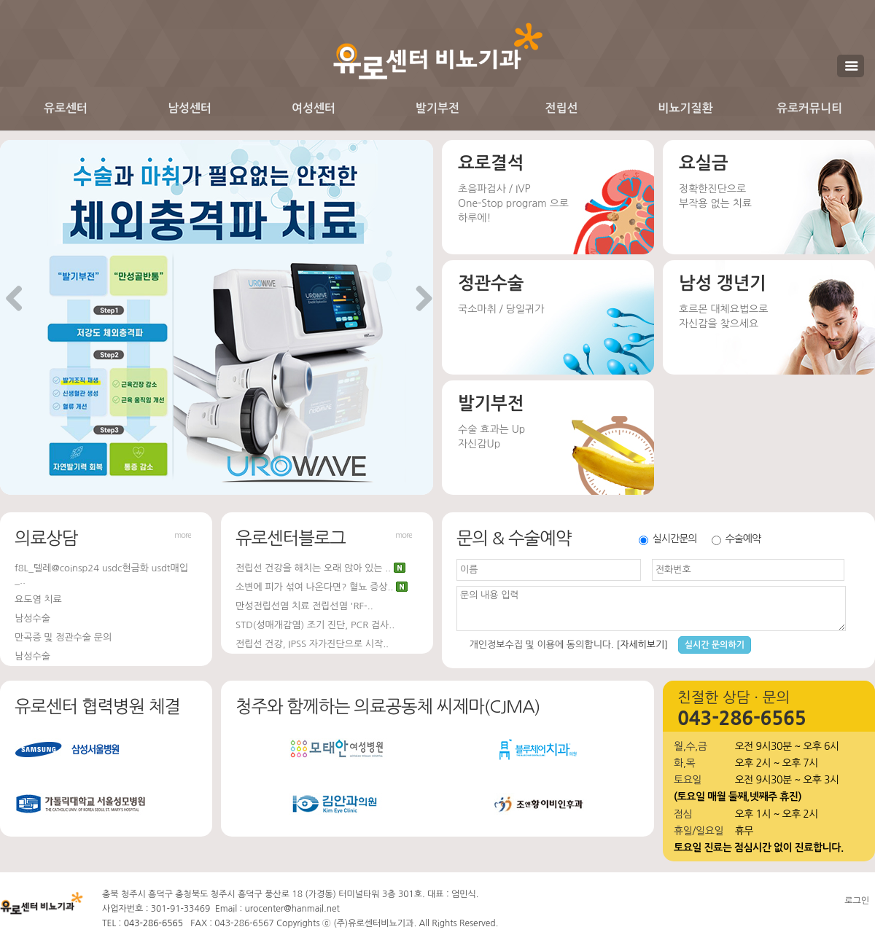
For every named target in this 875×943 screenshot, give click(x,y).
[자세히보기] (642, 644)
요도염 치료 (38, 599)
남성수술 (32, 618)
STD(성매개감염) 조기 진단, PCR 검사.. (315, 625)
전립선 (561, 108)
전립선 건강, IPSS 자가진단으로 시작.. (312, 644)
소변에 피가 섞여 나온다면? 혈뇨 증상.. (314, 587)
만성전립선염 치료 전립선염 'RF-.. (304, 606)
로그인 (856, 900)
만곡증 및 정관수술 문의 (63, 637)
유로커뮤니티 (809, 108)
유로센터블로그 (291, 538)
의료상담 (46, 538)
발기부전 (437, 108)
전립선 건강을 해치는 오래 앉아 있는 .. (313, 568)
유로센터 (66, 108)
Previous (14, 299)
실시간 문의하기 (714, 645)
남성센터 (189, 108)
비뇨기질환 (685, 108)
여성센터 (313, 108)
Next (418, 299)
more (182, 535)
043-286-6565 (153, 923)
